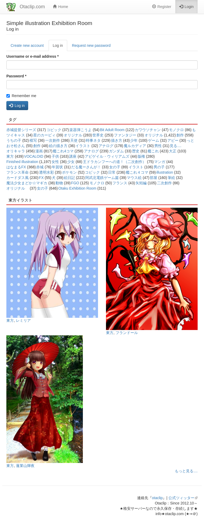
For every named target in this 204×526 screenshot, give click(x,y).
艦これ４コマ (137, 172)
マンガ (159, 162)
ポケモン (69, 172)
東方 (10, 156)
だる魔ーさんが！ (86, 167)
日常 (112, 172)
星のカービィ (44, 135)
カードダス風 (17, 178)
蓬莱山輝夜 (25, 466)
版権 (141, 156)
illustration (164, 172)
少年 (134, 140)
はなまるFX (16, 167)
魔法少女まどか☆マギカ (26, 183)
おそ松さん (15, 146)
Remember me (21, 96)
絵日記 (69, 178)
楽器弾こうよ (80, 130)
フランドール (127, 333)
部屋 (153, 178)
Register (161, 7)
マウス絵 (134, 178)
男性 (158, 146)
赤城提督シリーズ (21, 130)
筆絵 (171, 178)
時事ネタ (93, 140)
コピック (53, 130)
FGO (75, 183)
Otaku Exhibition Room (77, 188)
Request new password (91, 45)
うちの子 (13, 140)
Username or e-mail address (32, 56)
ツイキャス (15, 135)
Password (16, 76)
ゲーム (153, 140)
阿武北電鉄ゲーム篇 (102, 178)
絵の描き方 (58, 146)
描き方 (116, 140)
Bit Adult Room (112, 130)
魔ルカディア (135, 146)
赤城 (40, 167)
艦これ (153, 151)
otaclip (157, 498)
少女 (71, 162)
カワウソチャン (148, 130)
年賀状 (57, 167)
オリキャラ (15, 151)
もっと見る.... (186, 471)
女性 (55, 162)
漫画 (39, 151)
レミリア (23, 320)
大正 (172, 151)
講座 (72, 156)
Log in (60, 47)
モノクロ (176, 130)
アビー (172, 140)
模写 (33, 140)
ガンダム (116, 151)
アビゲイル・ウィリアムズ (107, 156)
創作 (180, 135)
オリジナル (73, 135)
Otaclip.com (32, 6)
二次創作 (164, 183)
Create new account (27, 45)
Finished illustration (22, 162)
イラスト (82, 146)
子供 (55, 156)
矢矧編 (141, 183)
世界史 (98, 135)
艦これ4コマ (63, 151)
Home (60, 7)
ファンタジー (125, 135)
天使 (74, 140)
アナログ (106, 146)
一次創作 (52, 140)
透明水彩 (46, 172)
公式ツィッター (183, 498)
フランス (119, 183)
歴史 (135, 151)
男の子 (159, 167)
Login (186, 7)
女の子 (114, 167)
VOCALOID (33, 156)
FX (41, 178)
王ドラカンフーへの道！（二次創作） (114, 162)
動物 (59, 183)
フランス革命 (17, 172)
